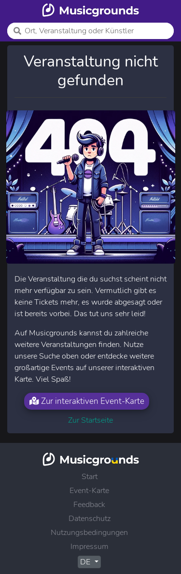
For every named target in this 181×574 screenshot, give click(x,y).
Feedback (89, 504)
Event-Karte (89, 490)
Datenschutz (90, 518)
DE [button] (86, 562)
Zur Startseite (90, 420)
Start (89, 476)
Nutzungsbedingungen (89, 532)
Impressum (89, 546)
